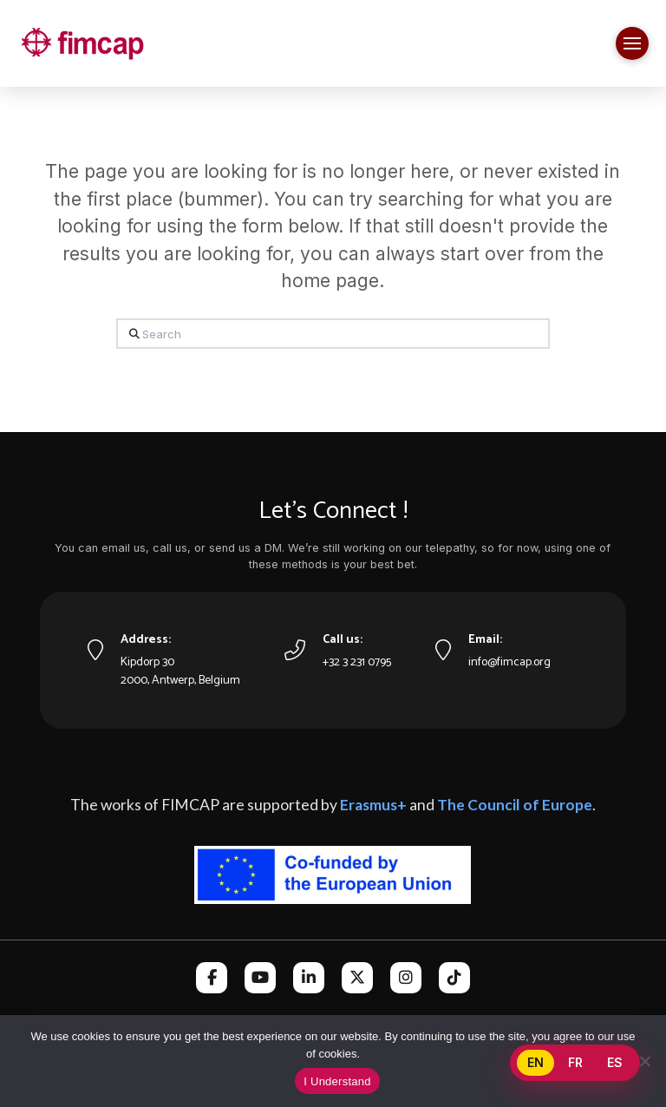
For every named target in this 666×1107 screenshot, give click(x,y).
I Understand (337, 1081)
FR (575, 1062)
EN (535, 1062)
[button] (632, 43)
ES (615, 1062)
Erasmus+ (373, 805)
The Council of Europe (514, 805)
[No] (644, 1061)
